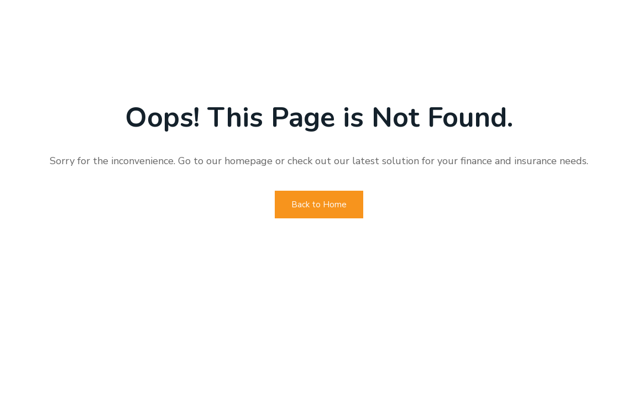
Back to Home (319, 204)
